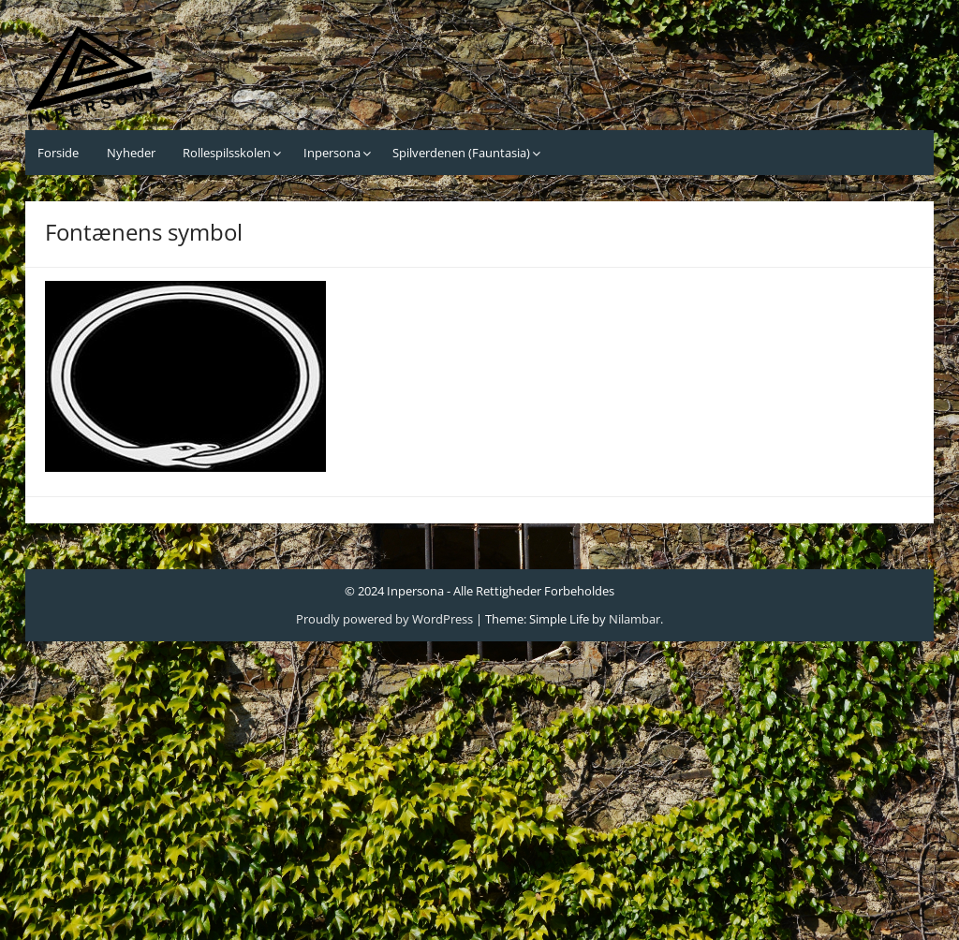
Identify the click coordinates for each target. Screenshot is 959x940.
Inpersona (332, 152)
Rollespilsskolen (227, 152)
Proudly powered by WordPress (384, 618)
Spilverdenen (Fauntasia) (461, 152)
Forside (58, 152)
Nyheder (131, 152)
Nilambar (634, 618)
